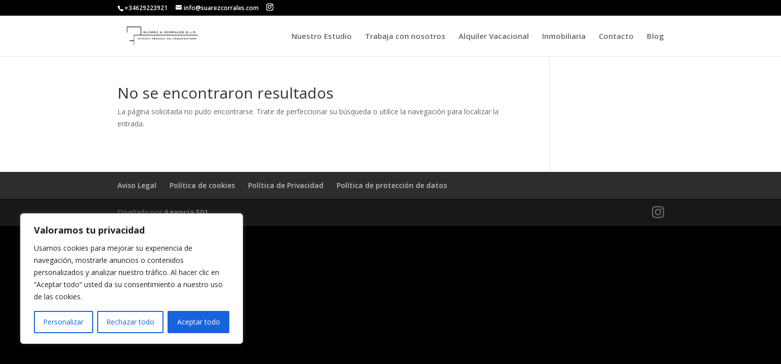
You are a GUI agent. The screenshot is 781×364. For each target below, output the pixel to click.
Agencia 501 (186, 212)
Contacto (616, 36)
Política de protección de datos (392, 185)
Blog (655, 36)
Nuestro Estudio (322, 36)
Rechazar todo (130, 322)
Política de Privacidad (285, 185)
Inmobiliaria (564, 36)
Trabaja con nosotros (405, 36)
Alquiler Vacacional (494, 36)
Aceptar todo (198, 322)
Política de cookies (202, 185)
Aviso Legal (136, 185)
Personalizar (63, 322)
